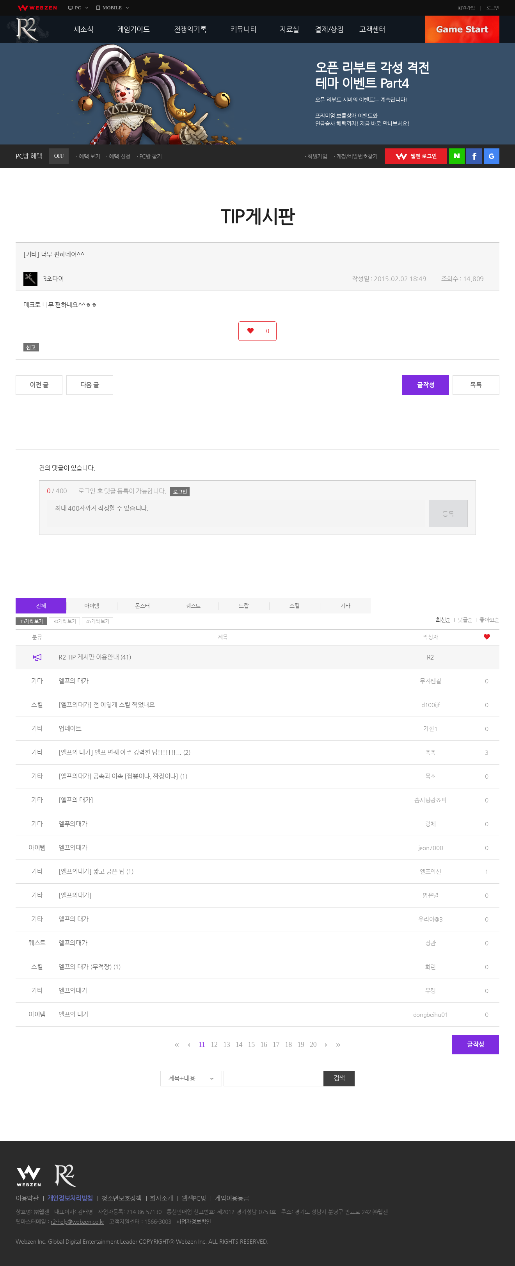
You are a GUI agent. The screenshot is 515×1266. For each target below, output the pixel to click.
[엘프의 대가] (76, 800)
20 (313, 1044)
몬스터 (142, 606)
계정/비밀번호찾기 (357, 156)
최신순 (443, 620)
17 (276, 1044)
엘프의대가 (73, 847)
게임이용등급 (232, 1198)
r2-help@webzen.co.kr (77, 1222)
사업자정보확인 (193, 1222)
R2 (28, 29)
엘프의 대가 (74, 681)
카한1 (430, 728)
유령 (430, 990)
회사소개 (161, 1198)
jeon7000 (430, 847)
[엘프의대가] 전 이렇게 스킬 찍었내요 (107, 704)
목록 (475, 385)
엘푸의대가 (73, 823)
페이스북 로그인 (474, 156)
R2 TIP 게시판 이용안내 (95, 657)
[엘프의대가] (75, 895)
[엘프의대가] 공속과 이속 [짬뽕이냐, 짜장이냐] (123, 776)
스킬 (294, 606)
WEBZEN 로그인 (416, 156)
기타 (345, 606)
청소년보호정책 (121, 1198)
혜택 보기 (89, 156)
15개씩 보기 (31, 621)
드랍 (244, 606)
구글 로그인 (491, 156)
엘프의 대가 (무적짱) (90, 966)
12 (214, 1044)
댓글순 (465, 620)
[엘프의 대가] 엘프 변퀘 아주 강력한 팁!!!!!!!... (124, 752)
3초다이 (53, 278)
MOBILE (112, 8)
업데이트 (70, 728)
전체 (41, 606)
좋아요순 (489, 620)
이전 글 (39, 385)
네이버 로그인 (457, 156)
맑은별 (431, 895)
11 (202, 1044)
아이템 (91, 606)
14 (239, 1044)
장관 (430, 943)
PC (78, 8)
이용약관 (27, 1198)
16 (263, 1044)
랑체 (430, 823)
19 (300, 1044)
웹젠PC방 (193, 1198)
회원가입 (466, 8)
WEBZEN (29, 1175)
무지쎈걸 (430, 681)
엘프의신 (430, 871)
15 (251, 1044)
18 (288, 1044)
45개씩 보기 (97, 621)
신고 (31, 347)
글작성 (425, 385)
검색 (339, 1078)
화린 (430, 966)
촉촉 (430, 752)
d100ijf (430, 704)
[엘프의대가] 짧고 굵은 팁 (96, 871)
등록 (448, 513)
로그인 (493, 8)
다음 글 (89, 385)
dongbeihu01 (430, 1014)
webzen (37, 8)
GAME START (462, 29)
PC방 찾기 (150, 156)
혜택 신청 (119, 156)
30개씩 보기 (64, 621)
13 (226, 1044)
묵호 (430, 776)
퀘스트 (193, 606)
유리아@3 (430, 919)
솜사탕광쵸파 (430, 800)
